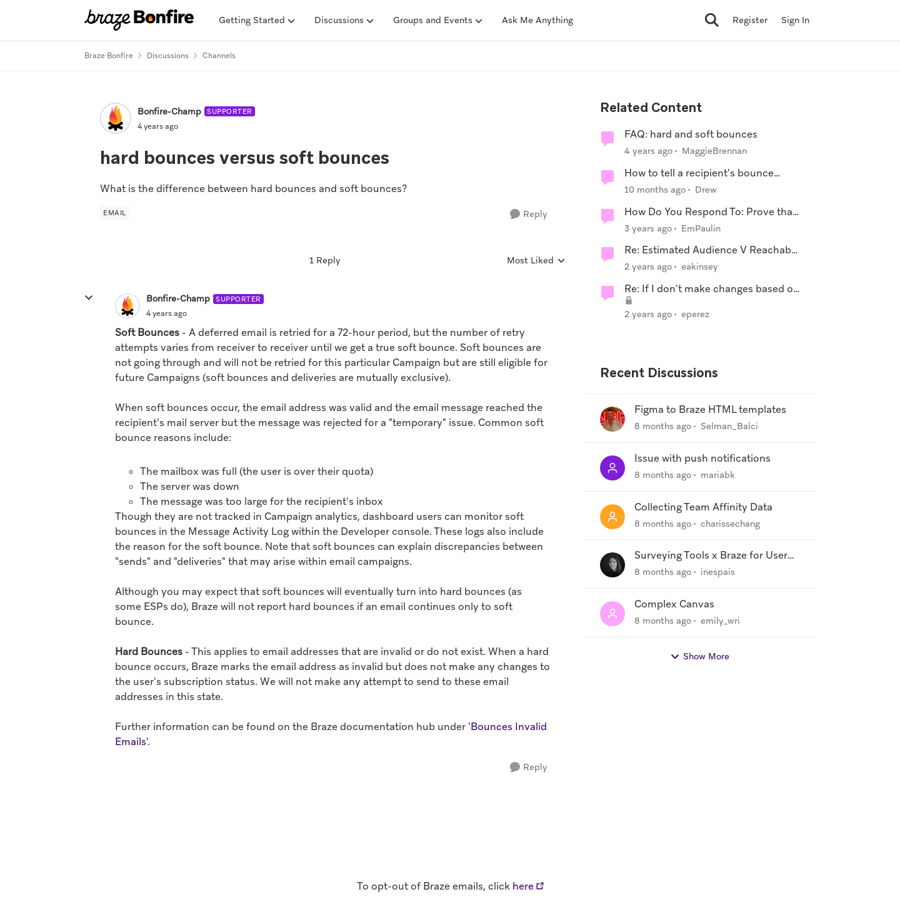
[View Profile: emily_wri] (612, 613)
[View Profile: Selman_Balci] (612, 419)
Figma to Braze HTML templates (710, 410)
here (523, 886)
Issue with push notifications (702, 458)
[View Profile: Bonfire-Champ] (115, 118)
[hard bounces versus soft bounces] (166, 313)
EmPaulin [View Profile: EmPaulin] (701, 227)
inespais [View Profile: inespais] (718, 571)
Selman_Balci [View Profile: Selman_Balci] (729, 426)
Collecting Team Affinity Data (703, 507)
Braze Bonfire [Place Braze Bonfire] (108, 56)
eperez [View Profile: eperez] (695, 314)
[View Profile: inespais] (612, 564)
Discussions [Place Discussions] (168, 56)
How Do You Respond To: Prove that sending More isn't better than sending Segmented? (710, 212)
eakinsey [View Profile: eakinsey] (699, 266)
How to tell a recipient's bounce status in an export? (699, 173)
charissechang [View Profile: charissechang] (730, 523)
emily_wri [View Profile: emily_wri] (720, 620)
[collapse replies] (88, 297)
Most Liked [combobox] (536, 261)
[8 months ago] (662, 426)
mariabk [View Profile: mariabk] (718, 474)
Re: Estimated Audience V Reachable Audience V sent (711, 250)
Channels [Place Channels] (219, 56)
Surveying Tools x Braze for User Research (711, 555)
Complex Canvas (674, 604)
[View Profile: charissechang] (612, 516)
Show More (699, 657)
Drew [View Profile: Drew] (706, 189)
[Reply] (529, 214)
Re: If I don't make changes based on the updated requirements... (711, 289)
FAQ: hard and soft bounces (691, 134)
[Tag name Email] (114, 213)
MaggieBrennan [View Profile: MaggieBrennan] (714, 150)
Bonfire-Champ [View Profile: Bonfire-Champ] (169, 111)
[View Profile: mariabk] (612, 467)
